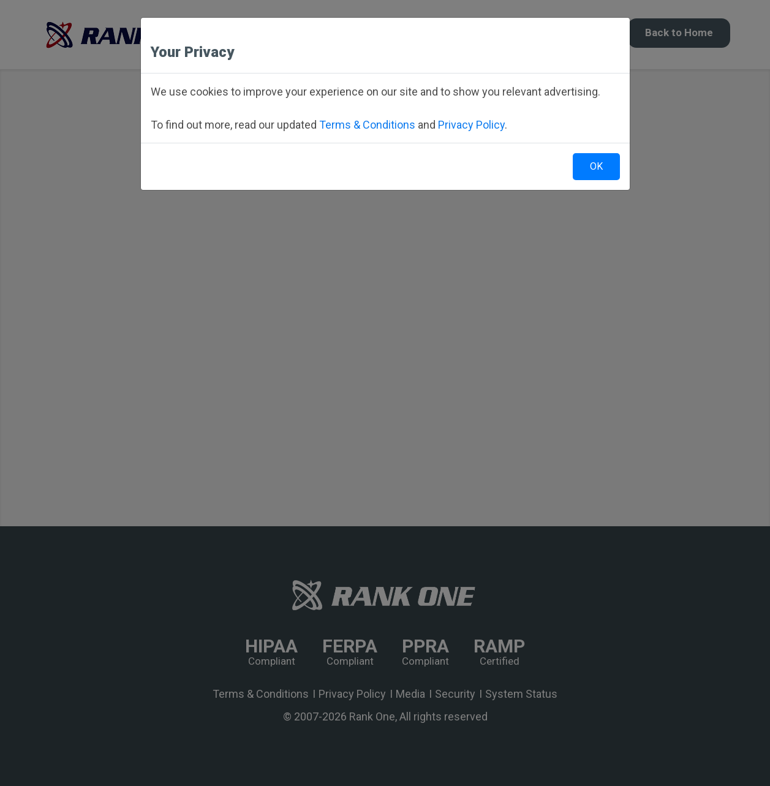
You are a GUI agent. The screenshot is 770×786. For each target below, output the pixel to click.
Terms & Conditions (367, 124)
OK (596, 166)
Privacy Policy (471, 124)
